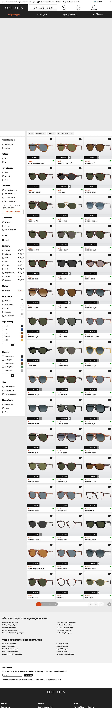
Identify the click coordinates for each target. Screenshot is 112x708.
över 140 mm (9, 139)
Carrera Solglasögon (9, 568)
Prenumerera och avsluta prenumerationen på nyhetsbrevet (91, 649)
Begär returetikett (44, 650)
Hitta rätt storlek (12, 150)
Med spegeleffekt (9, 332)
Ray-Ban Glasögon (9, 582)
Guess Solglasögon (64, 568)
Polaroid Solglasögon (65, 563)
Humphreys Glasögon (10, 590)
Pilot (13, 200)
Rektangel (13, 192)
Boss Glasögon (61, 590)
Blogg (76, 653)
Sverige (99, 1)
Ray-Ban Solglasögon (10, 560)
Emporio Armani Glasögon (12, 592)
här (59, 618)
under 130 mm (10, 128)
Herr (5, 100)
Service (41, 642)
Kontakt (4, 650)
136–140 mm (9, 136)
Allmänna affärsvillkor (9, 695)
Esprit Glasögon (62, 587)
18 (90, 543)
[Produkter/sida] (65, 71)
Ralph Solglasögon (64, 571)
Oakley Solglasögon (9, 563)
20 (101, 543)
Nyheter (6, 160)
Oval (13, 207)
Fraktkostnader (43, 648)
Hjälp (76, 642)
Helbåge (13, 229)
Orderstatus (78, 656)
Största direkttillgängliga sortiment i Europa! (20, 2)
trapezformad (13, 254)
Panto (13, 196)
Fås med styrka (8, 325)
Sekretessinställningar (9, 648)
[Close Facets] (12, 71)
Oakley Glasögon (8, 584)
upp (109, 695)
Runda (13, 203)
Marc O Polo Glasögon (10, 587)
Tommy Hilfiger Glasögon (65, 592)
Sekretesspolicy (24, 695)
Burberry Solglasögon (65, 566)
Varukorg (94, 9)
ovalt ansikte (13, 243)
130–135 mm (9, 132)
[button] (14, 7)
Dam (5, 96)
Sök (64, 9)
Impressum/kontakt (8, 697)
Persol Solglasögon (9, 566)
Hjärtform (13, 239)
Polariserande (8, 329)
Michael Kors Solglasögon (66, 560)
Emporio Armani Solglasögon (13, 571)
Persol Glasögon (62, 584)
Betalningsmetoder (45, 645)
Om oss (4, 642)
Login (78, 9)
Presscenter (5, 645)
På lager (6, 164)
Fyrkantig (13, 188)
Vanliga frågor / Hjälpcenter (84, 645)
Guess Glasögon (62, 582)
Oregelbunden (13, 211)
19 (95, 543)
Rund (13, 246)
